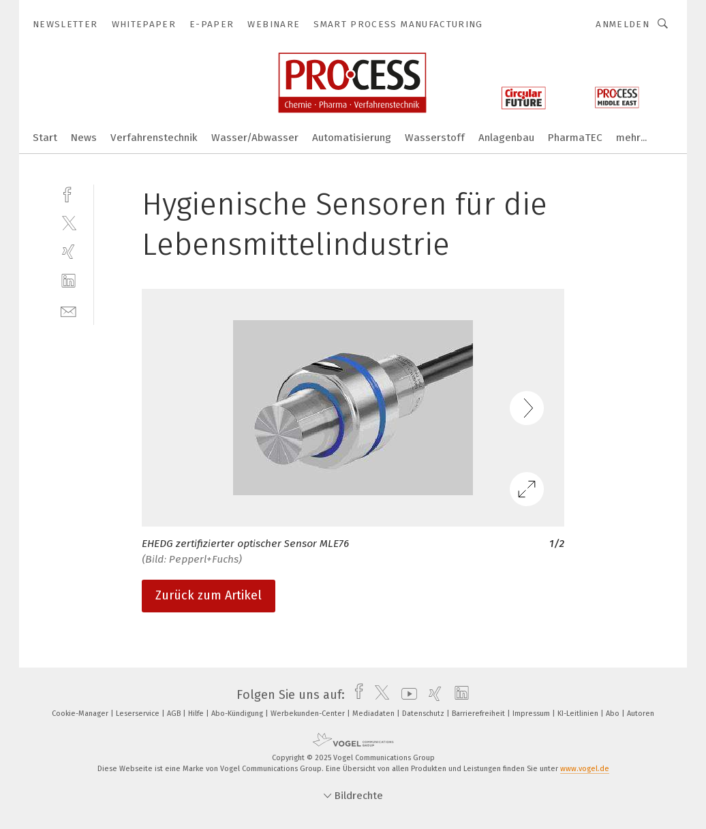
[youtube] (406, 694)
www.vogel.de (584, 768)
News (84, 137)
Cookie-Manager (81, 713)
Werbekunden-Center (309, 713)
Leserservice (139, 713)
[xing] (68, 251)
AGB (175, 713)
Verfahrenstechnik (154, 137)
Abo (613, 713)
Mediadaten (374, 713)
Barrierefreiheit (479, 713)
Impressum (532, 713)
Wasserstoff (435, 137)
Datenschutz (424, 713)
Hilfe (197, 713)
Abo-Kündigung (238, 713)
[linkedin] (68, 281)
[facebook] (68, 193)
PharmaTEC (575, 137)
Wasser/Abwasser (254, 137)
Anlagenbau (506, 137)
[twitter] (68, 222)
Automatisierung (351, 137)
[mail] (68, 310)
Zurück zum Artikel (208, 595)
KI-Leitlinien (578, 713)
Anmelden (622, 24)
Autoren (640, 713)
